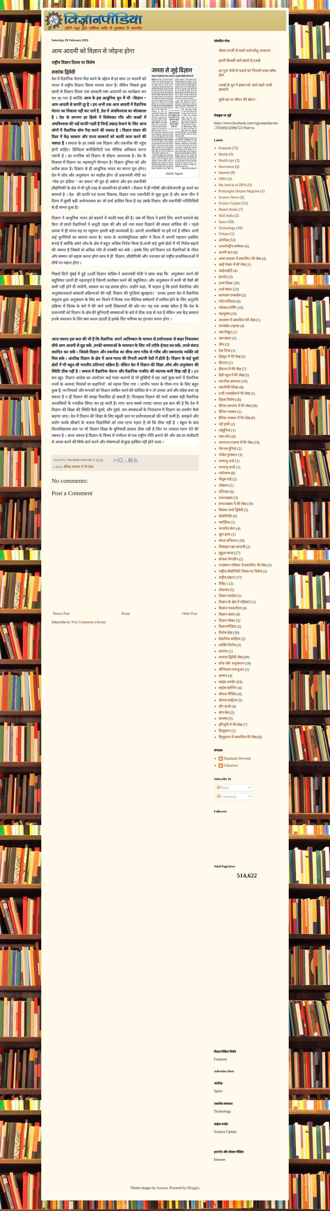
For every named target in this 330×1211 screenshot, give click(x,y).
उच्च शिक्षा (226, 283)
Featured (225, 148)
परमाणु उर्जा (227, 461)
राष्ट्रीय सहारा (227, 577)
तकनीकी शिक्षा (229, 387)
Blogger (193, 1188)
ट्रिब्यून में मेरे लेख (230, 357)
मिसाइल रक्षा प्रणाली (232, 547)
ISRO (223, 179)
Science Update (230, 203)
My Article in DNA (233, 185)
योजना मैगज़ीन (228, 559)
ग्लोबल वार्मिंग (228, 308)
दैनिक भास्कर (228, 412)
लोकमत (224, 590)
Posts (223, 788)
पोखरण (224, 485)
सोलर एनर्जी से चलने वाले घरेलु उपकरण (244, 51)
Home (125, 614)
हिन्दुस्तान (225, 731)
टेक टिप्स (224, 351)
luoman (162, 1188)
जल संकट (225, 338)
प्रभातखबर (226, 498)
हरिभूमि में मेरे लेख (230, 725)
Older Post (189, 614)
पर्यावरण (224, 473)
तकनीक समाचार (230, 381)
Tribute (224, 234)
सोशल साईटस (228, 700)
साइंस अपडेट (227, 682)
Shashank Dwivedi (237, 758)
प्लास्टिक (224, 522)
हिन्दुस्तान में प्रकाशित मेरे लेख (238, 737)
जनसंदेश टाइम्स (229, 326)
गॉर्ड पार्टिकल (227, 301)
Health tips (226, 160)
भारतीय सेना (227, 528)
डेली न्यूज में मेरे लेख (231, 375)
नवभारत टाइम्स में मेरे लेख (236, 442)
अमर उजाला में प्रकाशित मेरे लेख (240, 259)
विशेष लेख (226, 633)
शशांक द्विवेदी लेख (231, 657)
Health (223, 154)
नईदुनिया (224, 430)
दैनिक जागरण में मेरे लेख (78, 467)
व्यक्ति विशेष (227, 645)
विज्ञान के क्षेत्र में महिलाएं (235, 602)
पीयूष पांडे (225, 479)
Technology (227, 228)
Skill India (226, 216)
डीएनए (223, 363)
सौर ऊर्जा (225, 706)
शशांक (223, 651)
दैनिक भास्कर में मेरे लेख (234, 418)
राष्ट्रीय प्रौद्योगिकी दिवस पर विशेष (240, 571)
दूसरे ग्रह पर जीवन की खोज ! (238, 100)
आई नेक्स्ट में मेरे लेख (232, 265)
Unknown (231, 765)
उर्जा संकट (225, 289)
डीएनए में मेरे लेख (230, 369)
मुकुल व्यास (226, 553)
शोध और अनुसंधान (231, 663)
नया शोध (225, 436)
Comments (227, 797)
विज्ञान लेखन (227, 621)
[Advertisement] (246, 964)
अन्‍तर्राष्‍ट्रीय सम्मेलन (231, 246)
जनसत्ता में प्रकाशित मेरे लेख (237, 320)
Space (223, 222)
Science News (229, 197)
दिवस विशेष (227, 400)
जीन (221, 344)
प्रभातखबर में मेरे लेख (232, 504)
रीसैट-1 (223, 584)
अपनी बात (226, 252)
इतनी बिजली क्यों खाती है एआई (240, 61)
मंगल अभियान (228, 541)
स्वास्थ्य (223, 718)
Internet (224, 173)
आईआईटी (225, 271)
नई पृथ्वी (224, 424)
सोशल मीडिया (228, 694)
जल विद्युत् (225, 332)
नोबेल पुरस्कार (228, 455)
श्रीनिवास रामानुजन (231, 669)
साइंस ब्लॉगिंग (228, 688)
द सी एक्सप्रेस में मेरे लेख (234, 393)
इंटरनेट (223, 277)
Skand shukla (228, 209)
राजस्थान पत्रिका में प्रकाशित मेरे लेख (243, 565)
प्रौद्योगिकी (225, 516)
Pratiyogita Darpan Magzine (239, 191)
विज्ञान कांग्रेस (227, 596)
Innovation (226, 167)
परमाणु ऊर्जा (227, 467)
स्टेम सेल (224, 713)
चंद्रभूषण (224, 314)
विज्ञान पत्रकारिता (230, 608)
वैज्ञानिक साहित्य (229, 639)
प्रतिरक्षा (224, 492)
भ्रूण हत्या (225, 534)
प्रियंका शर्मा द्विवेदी (231, 510)
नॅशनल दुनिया (228, 449)
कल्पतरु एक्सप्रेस (230, 295)
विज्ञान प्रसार (227, 614)
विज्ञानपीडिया (227, 626)
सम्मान (223, 676)
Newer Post (61, 614)
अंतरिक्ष (224, 240)
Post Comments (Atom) (88, 622)
